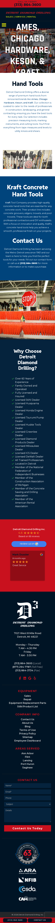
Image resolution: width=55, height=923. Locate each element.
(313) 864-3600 (27, 5)
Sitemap (27, 737)
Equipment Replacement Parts (27, 703)
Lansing (27, 760)
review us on (29, 544)
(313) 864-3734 (24, 670)
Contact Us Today (27, 828)
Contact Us (27, 719)
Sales (27, 696)
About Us (27, 723)
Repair (28, 699)
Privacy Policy (27, 733)
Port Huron (27, 764)
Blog (27, 726)
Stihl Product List (27, 706)
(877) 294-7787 (21, 667)
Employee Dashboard (27, 740)
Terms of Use (27, 730)
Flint (27, 757)
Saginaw (27, 767)
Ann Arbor (27, 753)
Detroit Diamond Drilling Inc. (29, 529)
